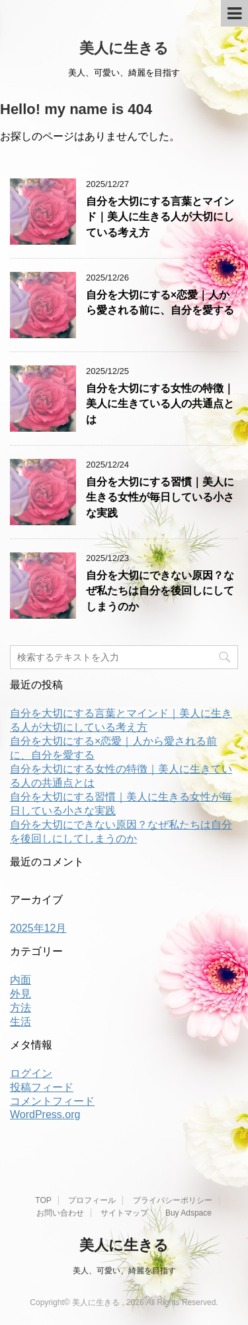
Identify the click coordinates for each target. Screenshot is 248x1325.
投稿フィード (41, 1087)
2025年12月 (38, 928)
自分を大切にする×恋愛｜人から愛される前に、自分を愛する (160, 302)
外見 (20, 993)
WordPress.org (45, 1114)
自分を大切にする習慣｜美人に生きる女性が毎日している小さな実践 (160, 497)
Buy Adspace (188, 1213)
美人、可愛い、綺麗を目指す (124, 1270)
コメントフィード (52, 1101)
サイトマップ (124, 1213)
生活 (20, 1021)
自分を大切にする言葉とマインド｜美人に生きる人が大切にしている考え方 (160, 217)
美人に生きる (124, 48)
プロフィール (92, 1200)
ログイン (31, 1073)
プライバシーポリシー (172, 1200)
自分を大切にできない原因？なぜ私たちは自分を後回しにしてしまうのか (160, 591)
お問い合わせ (60, 1213)
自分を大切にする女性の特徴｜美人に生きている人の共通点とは (160, 404)
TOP (43, 1200)
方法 (20, 1007)
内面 (20, 979)
